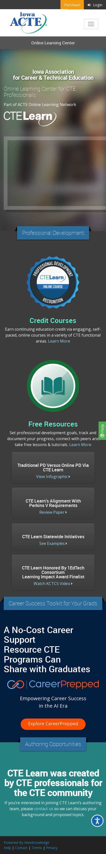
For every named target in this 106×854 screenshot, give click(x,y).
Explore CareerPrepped (53, 723)
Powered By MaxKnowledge (26, 842)
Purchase (72, 4)
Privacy (51, 847)
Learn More (59, 341)
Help (102, 430)
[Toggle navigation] (91, 24)
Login (95, 4)
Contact (21, 847)
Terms (37, 847)
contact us (43, 808)
